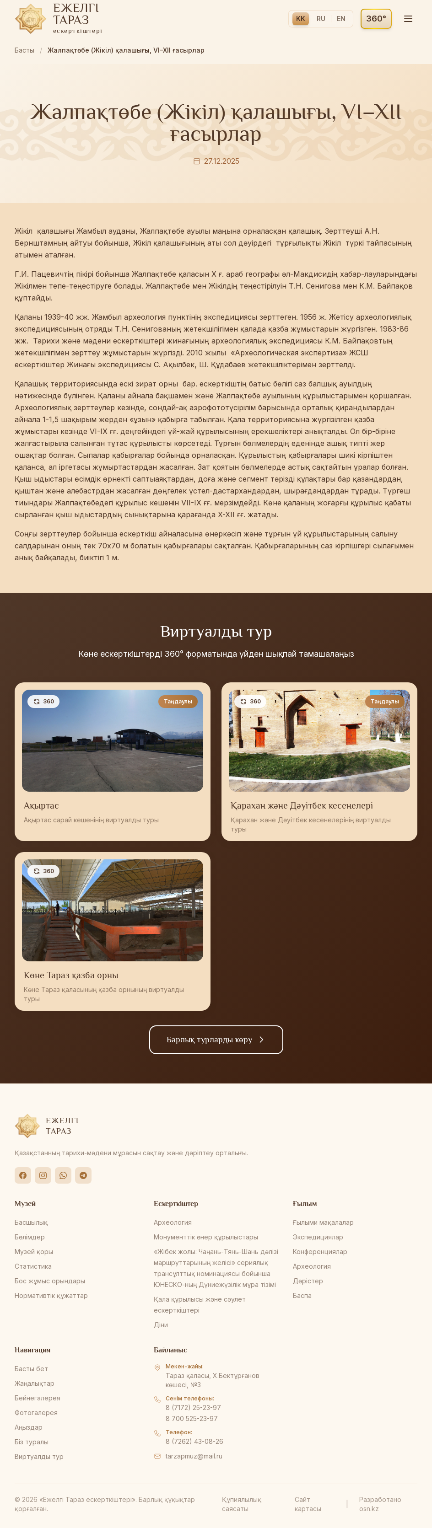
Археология (173, 1222)
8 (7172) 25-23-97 (193, 1407)
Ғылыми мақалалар (323, 1222)
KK (300, 18)
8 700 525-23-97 (192, 1418)
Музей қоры (34, 1251)
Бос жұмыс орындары (50, 1281)
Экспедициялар (318, 1237)
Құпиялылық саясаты (241, 1504)
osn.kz (369, 1508)
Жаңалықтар (34, 1383)
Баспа (302, 1295)
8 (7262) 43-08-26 (194, 1441)
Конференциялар (320, 1251)
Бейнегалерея (37, 1398)
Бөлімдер (30, 1237)
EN (341, 18)
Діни (161, 1325)
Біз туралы (32, 1442)
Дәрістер (308, 1281)
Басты (24, 50)
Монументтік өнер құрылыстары (206, 1237)
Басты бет (31, 1369)
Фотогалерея (36, 1412)
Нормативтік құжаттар (51, 1295)
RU (321, 18)
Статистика (33, 1266)
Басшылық (31, 1222)
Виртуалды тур (39, 1456)
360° (376, 18)
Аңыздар (29, 1427)
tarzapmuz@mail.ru (194, 1456)
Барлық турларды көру (216, 1040)
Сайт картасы (308, 1504)
